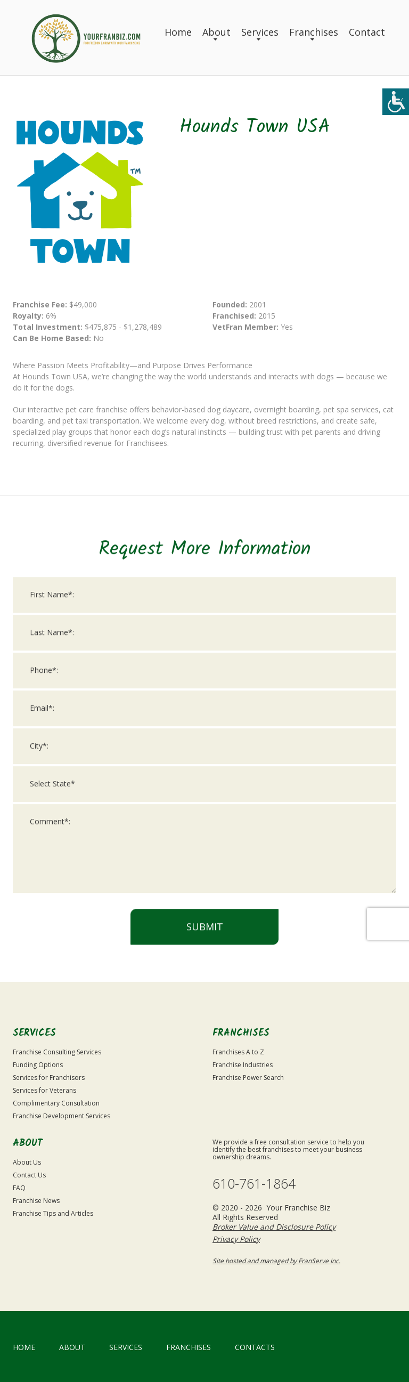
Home (178, 32)
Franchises (313, 32)
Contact (367, 32)
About (216, 32)
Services (260, 32)
